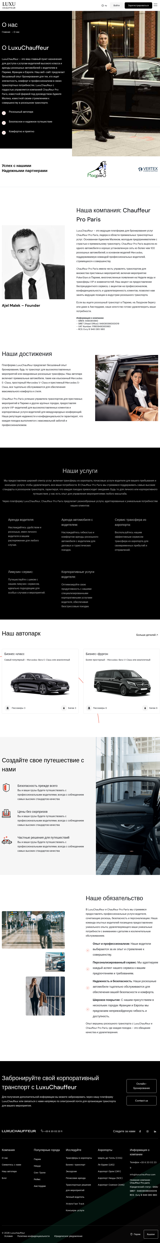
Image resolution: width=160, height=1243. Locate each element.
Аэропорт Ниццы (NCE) (110, 1178)
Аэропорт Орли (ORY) (109, 1171)
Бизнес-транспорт (75, 1164)
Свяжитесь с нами (11, 1164)
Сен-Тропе (40, 1172)
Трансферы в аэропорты (79, 1158)
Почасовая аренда (76, 1178)
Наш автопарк (9, 1171)
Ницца (37, 1166)
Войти (116, 5)
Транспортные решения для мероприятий (78, 1187)
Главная (6, 32)
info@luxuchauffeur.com (142, 1174)
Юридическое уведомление (68, 1236)
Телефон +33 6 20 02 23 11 (143, 1165)
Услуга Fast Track (75, 1203)
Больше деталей (147, 635)
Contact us (141, 1100)
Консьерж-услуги (75, 1210)
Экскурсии (71, 1171)
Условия (8, 1236)
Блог (4, 1178)
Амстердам (40, 1186)
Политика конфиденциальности (33, 1236)
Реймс (37, 1179)
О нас (16, 32)
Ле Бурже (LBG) (106, 1164)
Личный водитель (75, 1197)
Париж (37, 1159)
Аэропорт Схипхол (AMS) (111, 1184)
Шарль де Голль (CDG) (110, 1158)
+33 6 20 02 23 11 (53, 1131)
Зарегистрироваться (138, 5)
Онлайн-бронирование (141, 1086)
